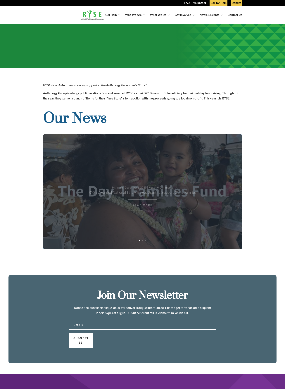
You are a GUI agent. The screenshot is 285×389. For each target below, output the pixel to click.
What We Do (158, 15)
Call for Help (218, 3)
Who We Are (133, 15)
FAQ (187, 3)
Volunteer (199, 3)
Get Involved (183, 15)
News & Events (209, 15)
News (151, 190)
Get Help (111, 15)
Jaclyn (119, 190)
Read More (142, 207)
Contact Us (235, 15)
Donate (236, 3)
